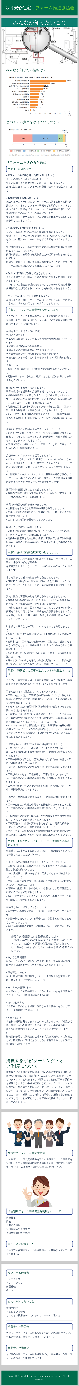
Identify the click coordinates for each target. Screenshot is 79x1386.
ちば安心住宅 (39, 7)
